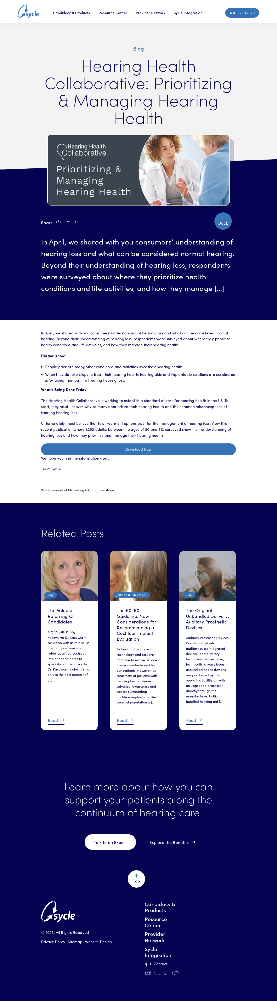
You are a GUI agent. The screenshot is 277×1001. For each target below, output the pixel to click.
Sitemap (75, 941)
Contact (156, 963)
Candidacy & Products (160, 907)
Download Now (138, 449)
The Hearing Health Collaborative (70, 400)
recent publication (57, 429)
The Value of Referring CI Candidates (61, 616)
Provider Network (150, 12)
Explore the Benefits (169, 842)
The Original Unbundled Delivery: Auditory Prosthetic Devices (207, 619)
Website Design (98, 941)
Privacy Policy (53, 941)
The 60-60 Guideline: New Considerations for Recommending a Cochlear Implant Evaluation (136, 624)
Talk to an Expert (242, 13)
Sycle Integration (188, 12)
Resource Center (113, 12)
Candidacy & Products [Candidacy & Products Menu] (71, 12)
